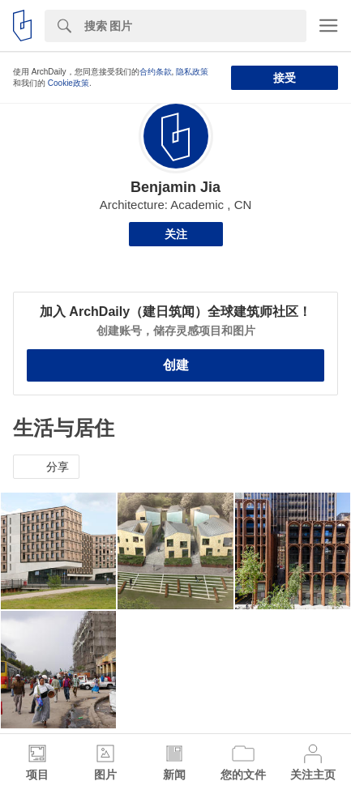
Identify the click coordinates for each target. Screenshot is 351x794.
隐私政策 (192, 71)
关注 (176, 234)
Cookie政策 (68, 83)
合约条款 (155, 71)
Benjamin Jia (175, 187)
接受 (284, 77)
